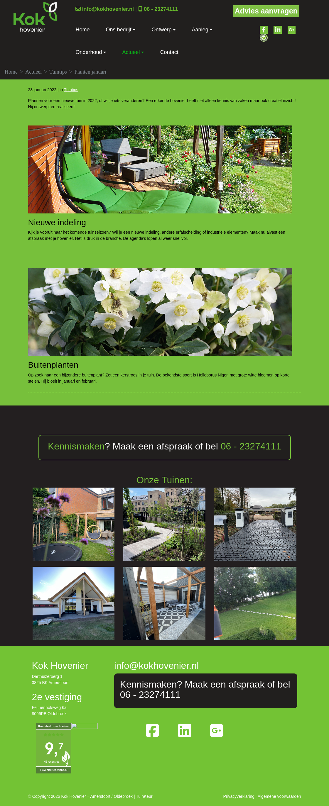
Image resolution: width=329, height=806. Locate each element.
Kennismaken (76, 446)
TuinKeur (144, 796)
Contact (169, 52)
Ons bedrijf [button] (118, 30)
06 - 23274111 (161, 9)
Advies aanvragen (266, 11)
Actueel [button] (131, 52)
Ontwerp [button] (162, 30)
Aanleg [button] (200, 30)
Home (83, 30)
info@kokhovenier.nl (108, 9)
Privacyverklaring (238, 796)
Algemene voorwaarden (279, 796)
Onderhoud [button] (89, 52)
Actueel (33, 72)
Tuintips (58, 72)
